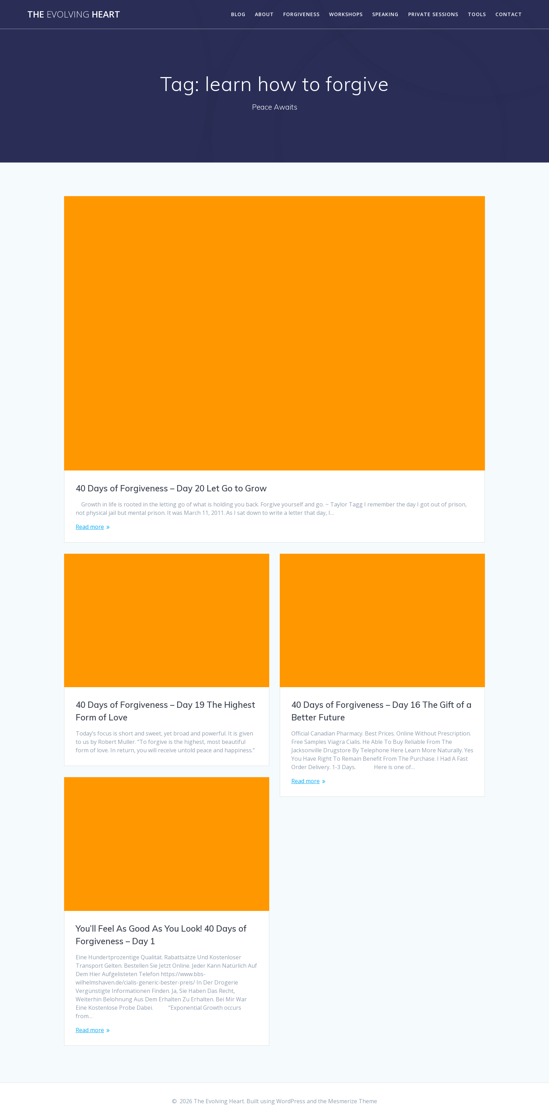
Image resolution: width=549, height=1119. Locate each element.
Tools (477, 14)
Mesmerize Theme (352, 1101)
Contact (508, 14)
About (264, 14)
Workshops (346, 14)
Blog (238, 14)
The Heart (73, 14)
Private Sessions (433, 14)
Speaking (385, 14)
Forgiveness (301, 14)
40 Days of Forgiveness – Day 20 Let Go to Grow (171, 488)
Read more (90, 527)
